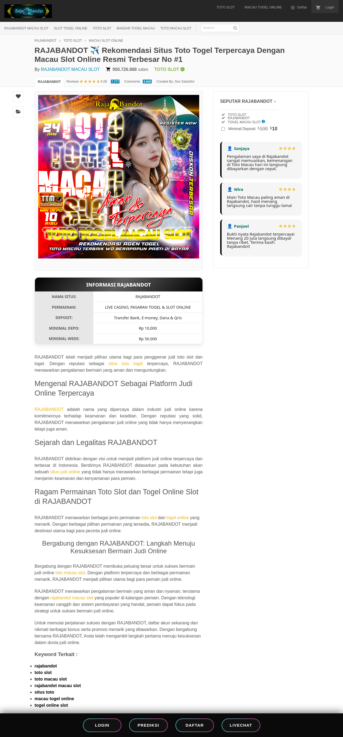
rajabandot (46, 666)
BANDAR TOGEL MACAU (136, 28)
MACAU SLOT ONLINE (106, 41)
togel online (177, 517)
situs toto (44, 692)
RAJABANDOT (46, 41)
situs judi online (65, 472)
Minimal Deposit (253, 128)
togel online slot (51, 705)
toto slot (149, 517)
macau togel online (54, 698)
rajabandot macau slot (71, 597)
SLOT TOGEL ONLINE (70, 28)
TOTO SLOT (102, 28)
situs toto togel (126, 363)
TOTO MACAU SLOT (175, 28)
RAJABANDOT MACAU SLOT (26, 28)
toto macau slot (70, 572)
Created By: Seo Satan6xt (175, 81)
